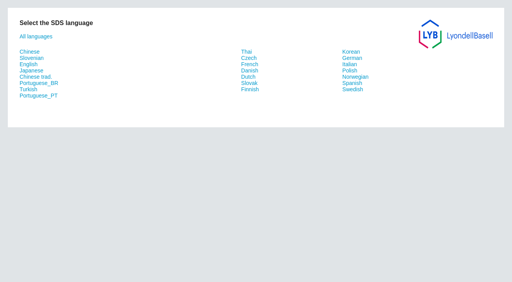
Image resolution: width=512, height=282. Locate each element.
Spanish (352, 83)
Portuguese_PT (39, 95)
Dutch (248, 77)
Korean (351, 52)
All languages (36, 36)
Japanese (31, 70)
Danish (249, 70)
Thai (246, 52)
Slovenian (32, 58)
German (352, 58)
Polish (350, 70)
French (249, 64)
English (29, 64)
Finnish (250, 89)
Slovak (249, 83)
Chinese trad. (36, 77)
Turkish (28, 89)
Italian (350, 64)
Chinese (30, 52)
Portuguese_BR (39, 83)
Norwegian (356, 77)
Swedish (353, 89)
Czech (249, 58)
